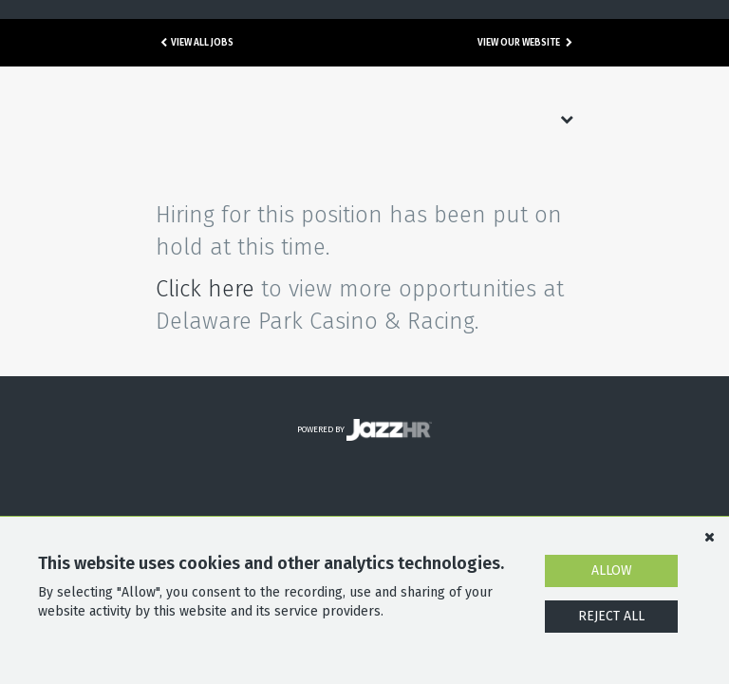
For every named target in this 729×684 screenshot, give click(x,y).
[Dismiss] (709, 536)
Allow (611, 570)
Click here (205, 289)
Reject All (611, 616)
